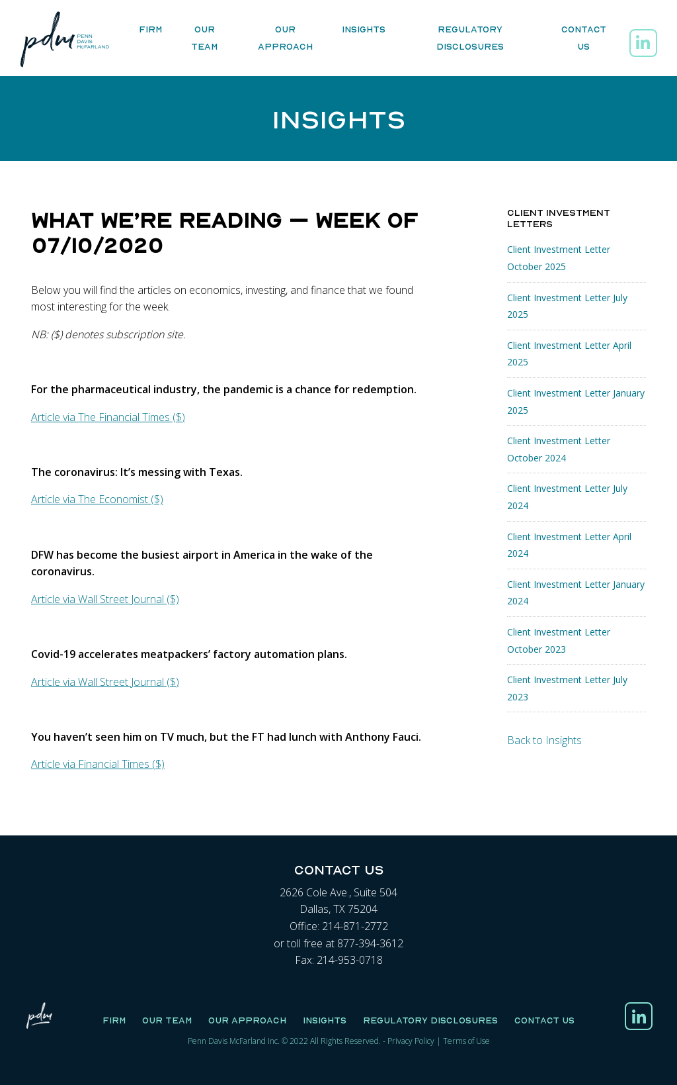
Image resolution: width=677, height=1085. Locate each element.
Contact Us (583, 38)
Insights (363, 29)
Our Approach (285, 38)
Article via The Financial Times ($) (108, 417)
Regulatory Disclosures (470, 38)
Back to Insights (544, 740)
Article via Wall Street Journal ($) (105, 599)
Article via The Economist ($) (97, 499)
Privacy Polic (408, 1041)
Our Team (204, 38)
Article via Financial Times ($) (98, 764)
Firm (150, 29)
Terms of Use (466, 1041)
